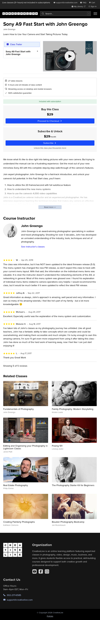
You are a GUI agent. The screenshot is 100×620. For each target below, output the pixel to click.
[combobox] (65, 13)
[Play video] (70, 56)
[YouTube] (34, 571)
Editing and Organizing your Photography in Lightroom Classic (25, 447)
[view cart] (93, 2)
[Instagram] (47, 571)
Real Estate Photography (15, 485)
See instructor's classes (33, 246)
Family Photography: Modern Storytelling (72, 409)
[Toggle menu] (95, 13)
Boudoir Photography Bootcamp (68, 521)
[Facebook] (40, 571)
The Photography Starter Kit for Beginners (73, 485)
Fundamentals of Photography (18, 409)
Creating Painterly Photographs (19, 521)
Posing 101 (57, 445)
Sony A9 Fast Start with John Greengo (18, 53)
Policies (50, 616)
